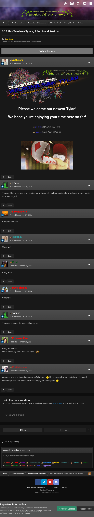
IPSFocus (41, 488)
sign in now (57, 403)
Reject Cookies (85, 509)
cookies (17, 508)
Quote (10, 177)
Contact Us (54, 488)
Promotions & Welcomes (30, 42)
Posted (21, 63)
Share (22, 430)
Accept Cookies (66, 509)
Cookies (64, 488)
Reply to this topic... (15, 415)
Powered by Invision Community (47, 493)
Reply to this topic (47, 51)
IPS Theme (31, 488)
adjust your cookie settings (31, 510)
